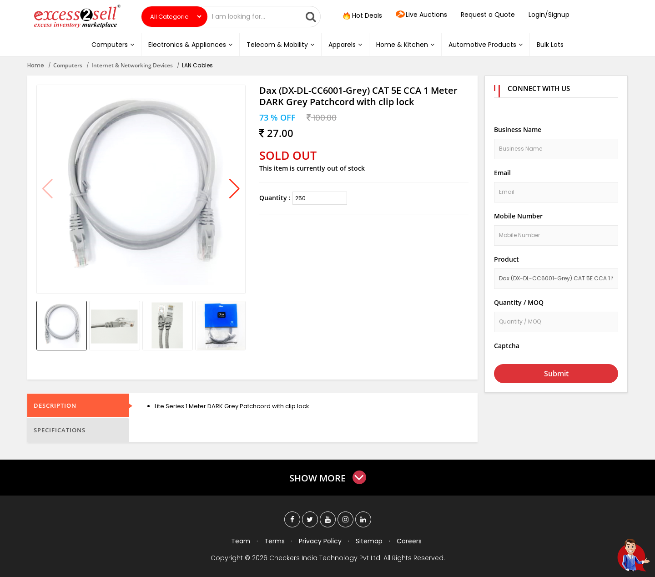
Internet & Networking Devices (132, 65)
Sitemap (369, 541)
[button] (234, 189)
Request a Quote (488, 14)
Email (502, 172)
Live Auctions (421, 15)
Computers (112, 44)
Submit (556, 374)
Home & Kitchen (405, 44)
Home (35, 65)
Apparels (345, 44)
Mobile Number (518, 216)
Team (240, 541)
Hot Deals (361, 16)
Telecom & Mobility (280, 44)
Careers (409, 541)
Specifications (60, 430)
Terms (274, 541)
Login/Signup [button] (549, 14)
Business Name (517, 129)
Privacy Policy (320, 541)
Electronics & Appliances (190, 44)
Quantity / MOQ (519, 302)
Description (55, 405)
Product (506, 259)
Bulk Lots (550, 44)
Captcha (506, 345)
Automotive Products (485, 44)
